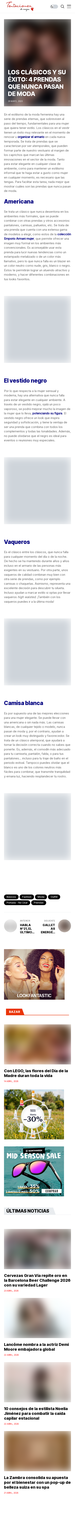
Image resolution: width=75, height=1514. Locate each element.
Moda (41, 896)
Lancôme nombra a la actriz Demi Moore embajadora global (36, 1347)
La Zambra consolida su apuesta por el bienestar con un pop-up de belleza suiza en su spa (37, 1482)
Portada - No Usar (17, 902)
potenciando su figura (47, 413)
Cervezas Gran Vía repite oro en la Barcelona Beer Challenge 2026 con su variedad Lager (37, 1280)
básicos (11, 896)
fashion (26, 896)
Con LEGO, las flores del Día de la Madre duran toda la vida (36, 1073)
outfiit (54, 896)
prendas (39, 902)
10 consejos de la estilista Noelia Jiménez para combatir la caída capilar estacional (36, 1413)
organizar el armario (31, 137)
